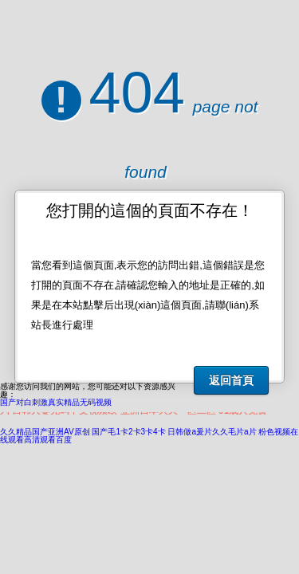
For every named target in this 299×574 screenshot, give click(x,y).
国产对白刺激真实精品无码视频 (56, 402)
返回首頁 (231, 380)
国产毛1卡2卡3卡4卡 (128, 431)
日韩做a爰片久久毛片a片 (211, 431)
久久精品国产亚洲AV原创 (45, 431)
